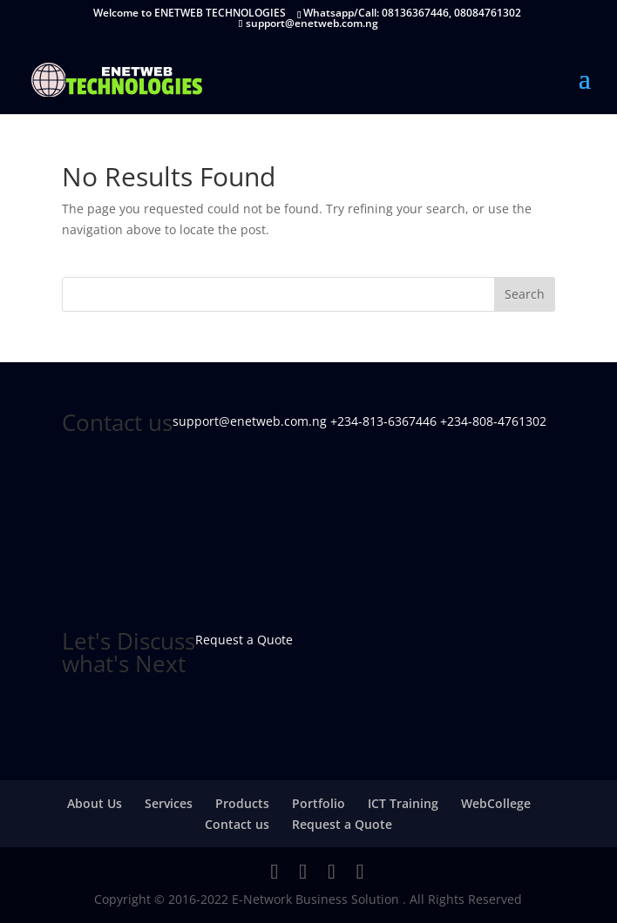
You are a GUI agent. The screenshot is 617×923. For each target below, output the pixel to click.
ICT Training (403, 803)
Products (242, 803)
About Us (94, 803)
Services (169, 803)
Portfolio (318, 803)
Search (525, 294)
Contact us (237, 824)
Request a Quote (342, 824)
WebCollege (496, 803)
